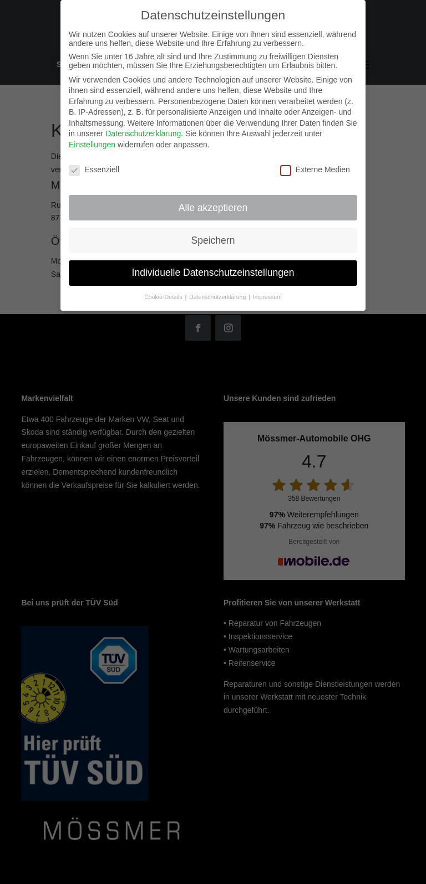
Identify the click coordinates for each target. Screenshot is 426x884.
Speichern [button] (213, 240)
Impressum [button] (267, 297)
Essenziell (94, 169)
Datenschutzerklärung (143, 133)
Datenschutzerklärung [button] (218, 297)
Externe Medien (315, 169)
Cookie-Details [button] (164, 297)
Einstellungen (92, 144)
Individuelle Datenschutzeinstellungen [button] (213, 272)
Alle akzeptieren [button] (213, 207)
